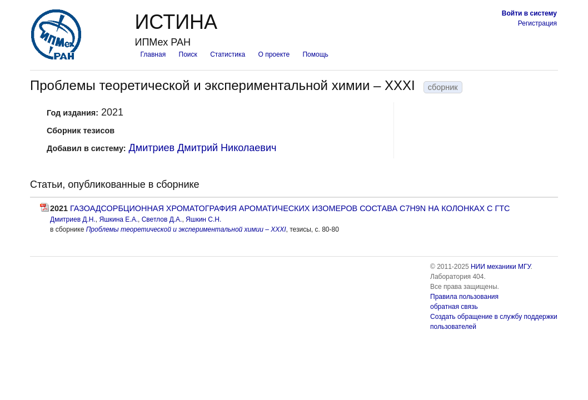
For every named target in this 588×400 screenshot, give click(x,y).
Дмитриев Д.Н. (73, 219)
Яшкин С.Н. (203, 219)
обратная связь (454, 307)
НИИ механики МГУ (501, 267)
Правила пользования (464, 297)
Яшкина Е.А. (118, 219)
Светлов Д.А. (162, 219)
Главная (153, 54)
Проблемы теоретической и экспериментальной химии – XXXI (186, 229)
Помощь (315, 54)
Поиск (188, 54)
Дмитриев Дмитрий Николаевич (203, 147)
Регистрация (537, 23)
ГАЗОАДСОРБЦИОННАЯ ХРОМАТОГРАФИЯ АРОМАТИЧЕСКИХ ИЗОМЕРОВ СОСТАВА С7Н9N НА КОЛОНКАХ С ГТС (290, 208)
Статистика (227, 54)
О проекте (274, 54)
